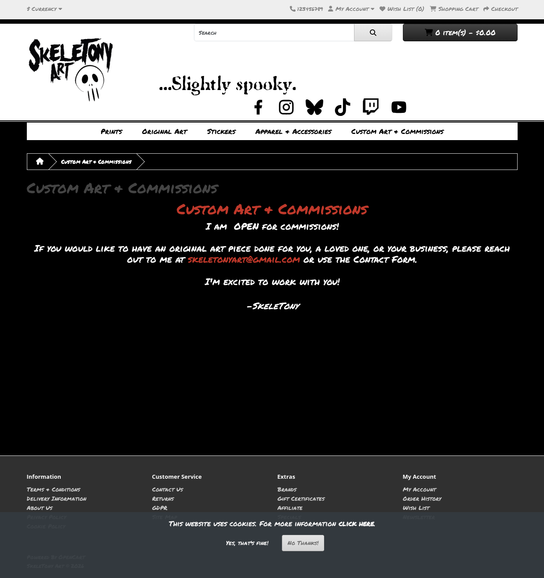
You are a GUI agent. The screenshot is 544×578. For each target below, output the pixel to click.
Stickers (221, 131)
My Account (419, 489)
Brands (286, 489)
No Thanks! (303, 543)
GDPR (159, 507)
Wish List (416, 507)
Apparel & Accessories (293, 131)
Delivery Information (56, 498)
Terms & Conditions (53, 489)
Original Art (164, 131)
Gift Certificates (301, 498)
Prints (111, 131)
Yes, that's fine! (247, 543)
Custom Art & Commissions (397, 131)
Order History (422, 498)
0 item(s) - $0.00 (460, 32)
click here (356, 523)
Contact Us (167, 489)
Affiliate (290, 507)
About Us (39, 507)
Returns (163, 498)
